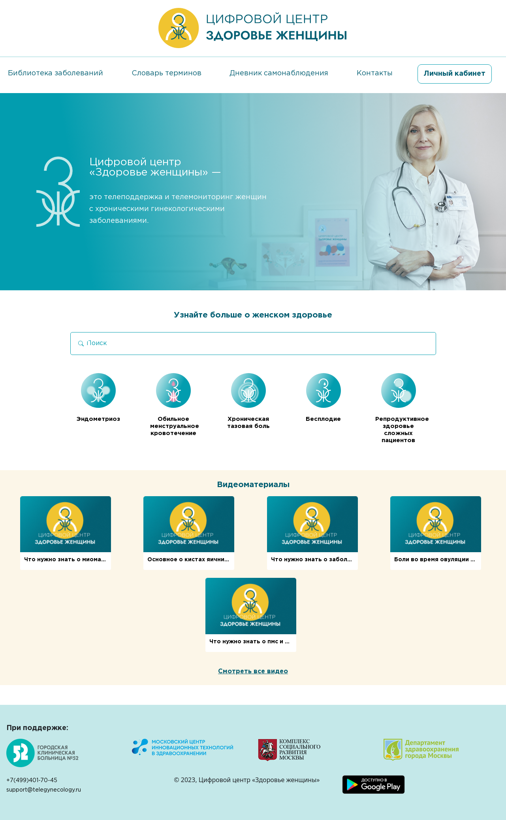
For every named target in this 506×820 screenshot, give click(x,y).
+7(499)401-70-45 (31, 780)
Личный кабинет (454, 74)
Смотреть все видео (253, 671)
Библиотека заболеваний (55, 73)
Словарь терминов (166, 73)
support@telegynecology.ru (43, 790)
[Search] (253, 343)
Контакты (375, 73)
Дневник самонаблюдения (278, 73)
